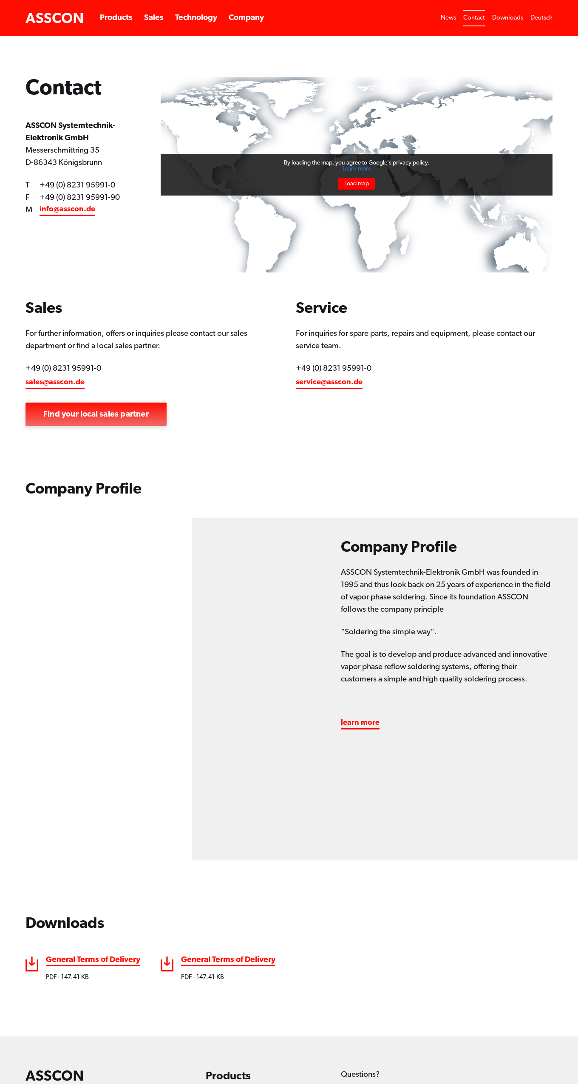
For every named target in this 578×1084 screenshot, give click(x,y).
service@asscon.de (329, 382)
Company (246, 18)
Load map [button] (356, 184)
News (448, 17)
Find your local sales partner (96, 414)
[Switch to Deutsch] (541, 18)
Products (116, 18)
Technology (196, 18)
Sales (154, 18)
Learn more (357, 169)
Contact (474, 17)
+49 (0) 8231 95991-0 (77, 185)
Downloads (507, 17)
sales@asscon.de (55, 382)
